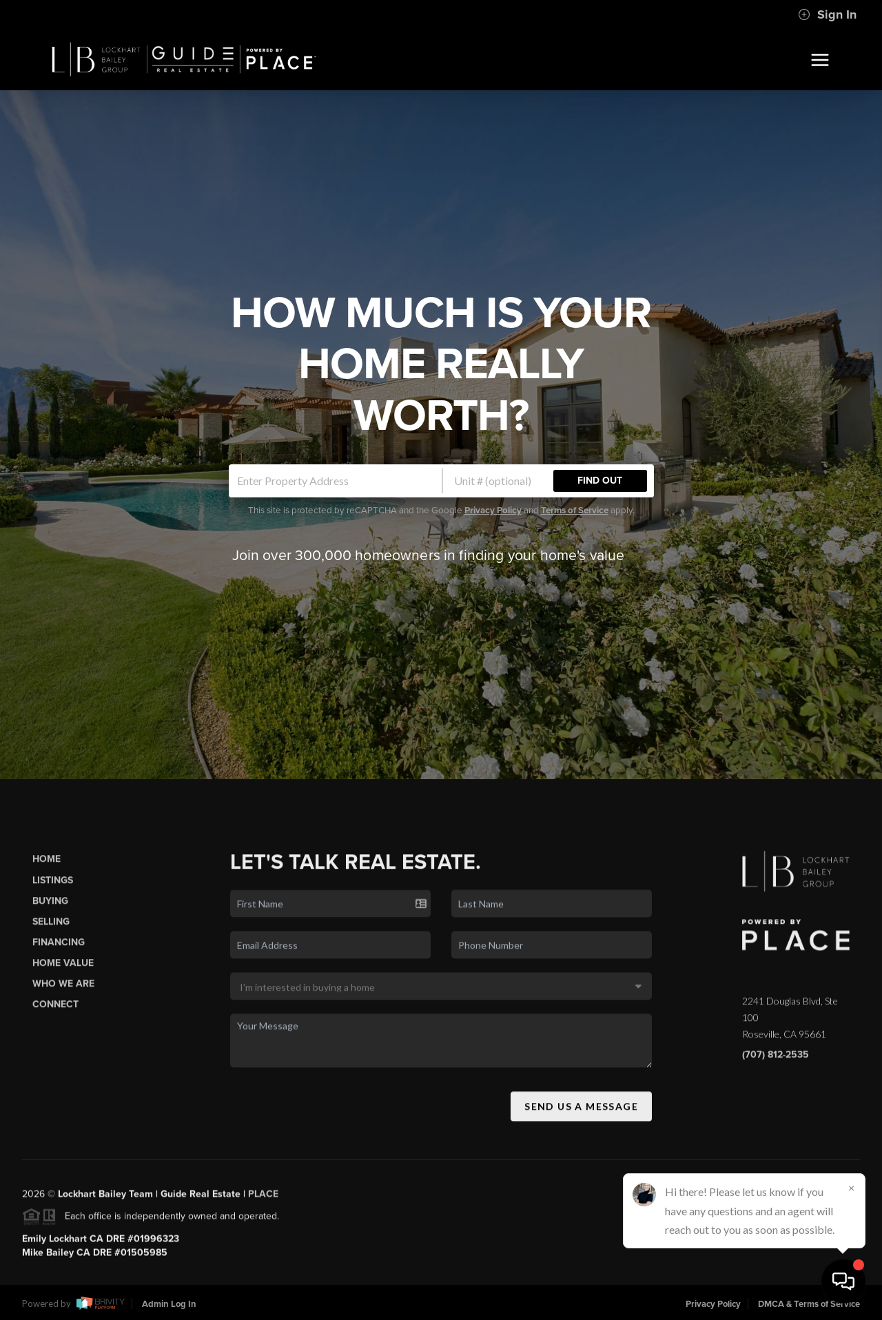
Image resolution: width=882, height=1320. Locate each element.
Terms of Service (574, 510)
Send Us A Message (581, 1112)
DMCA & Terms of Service (809, 1304)
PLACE (263, 1200)
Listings (52, 886)
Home (46, 866)
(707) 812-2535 (775, 1061)
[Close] (851, 1187)
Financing (58, 948)
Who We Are (63, 990)
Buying (50, 907)
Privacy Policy (493, 510)
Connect (55, 1011)
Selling (51, 928)
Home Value (63, 969)
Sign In (827, 14)
